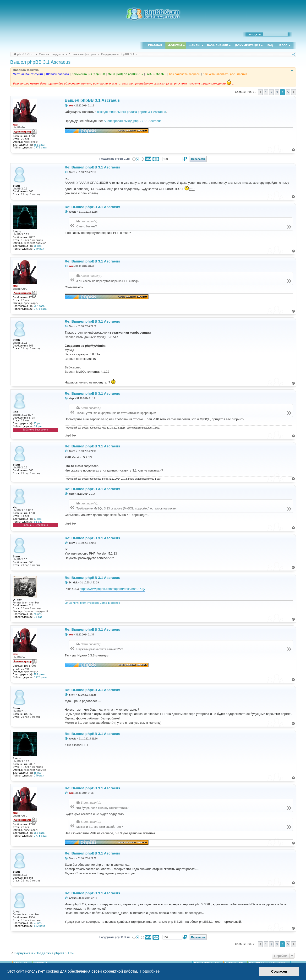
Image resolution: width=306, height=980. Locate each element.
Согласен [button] (279, 971)
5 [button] (288, 92)
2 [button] (271, 92)
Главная (155, 45)
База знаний (217, 45)
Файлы (194, 45)
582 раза (38, 144)
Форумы (175, 45)
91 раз (38, 426)
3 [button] (277, 92)
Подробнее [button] (150, 971)
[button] (260, 92)
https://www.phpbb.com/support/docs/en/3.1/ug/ (112, 589)
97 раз (37, 423)
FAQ (270, 45)
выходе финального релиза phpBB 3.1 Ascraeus (131, 112)
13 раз (38, 617)
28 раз (37, 614)
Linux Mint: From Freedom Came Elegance (92, 602)
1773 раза (40, 147)
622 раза (39, 926)
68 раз (37, 246)
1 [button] (266, 92)
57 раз (37, 923)
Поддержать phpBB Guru (114, 158)
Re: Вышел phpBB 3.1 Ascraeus (92, 167)
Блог (283, 45)
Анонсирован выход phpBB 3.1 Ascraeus (133, 121)
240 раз (39, 248)
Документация (247, 45)
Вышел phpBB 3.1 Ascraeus (40, 62)
